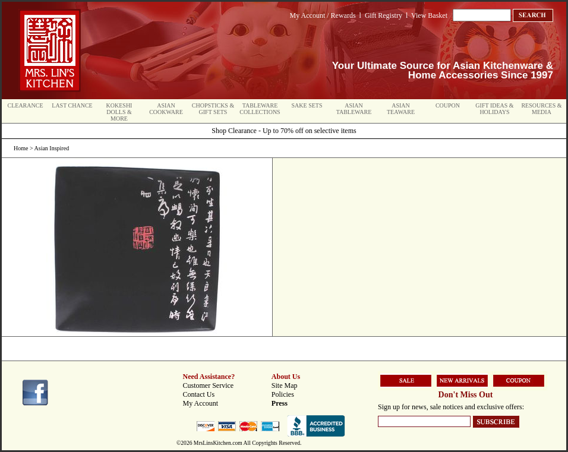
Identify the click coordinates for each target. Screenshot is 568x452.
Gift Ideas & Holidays (494, 108)
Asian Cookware (166, 108)
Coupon (448, 105)
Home (21, 148)
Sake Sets (307, 105)
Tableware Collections (259, 108)
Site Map (285, 385)
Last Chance (72, 105)
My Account (201, 403)
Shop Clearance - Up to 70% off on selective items (284, 131)
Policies (283, 394)
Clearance (25, 105)
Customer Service (208, 385)
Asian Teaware (401, 108)
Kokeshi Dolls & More (119, 112)
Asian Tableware (354, 108)
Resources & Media (541, 108)
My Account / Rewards (323, 15)
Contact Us (199, 394)
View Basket (429, 15)
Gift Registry (383, 15)
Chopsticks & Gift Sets (213, 108)
